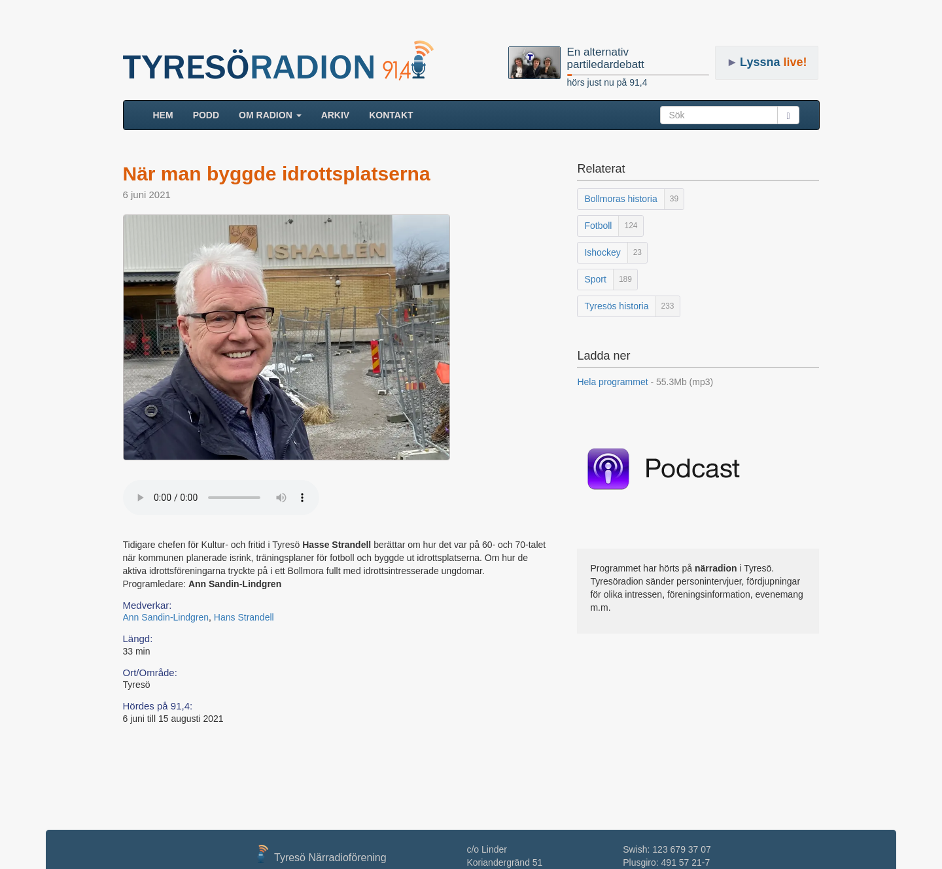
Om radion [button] (270, 115)
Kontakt (391, 115)
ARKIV (335, 115)
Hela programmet (645, 382)
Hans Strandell (244, 617)
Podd (206, 115)
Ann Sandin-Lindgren (166, 617)
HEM (168, 114)
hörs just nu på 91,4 (607, 82)
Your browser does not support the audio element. (221, 497)
